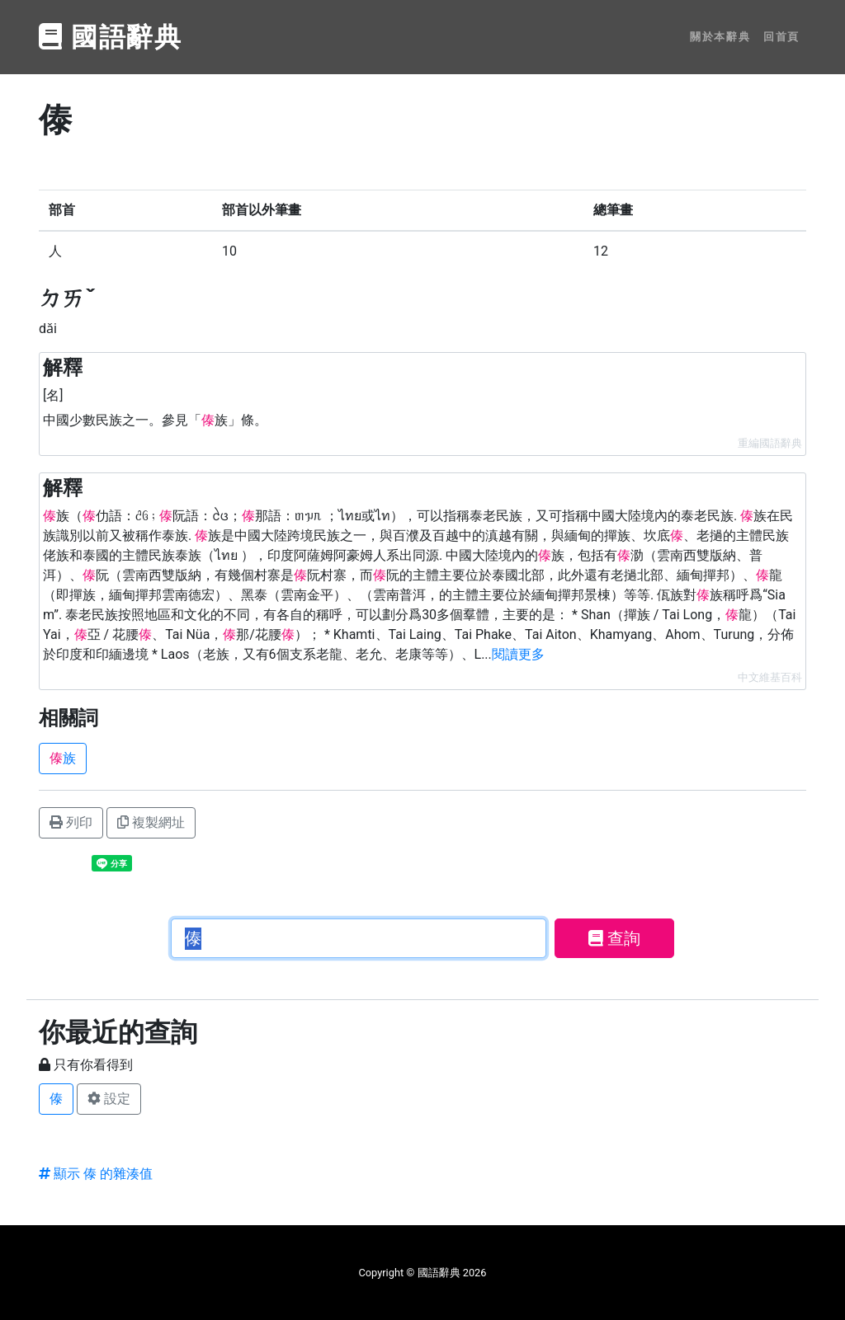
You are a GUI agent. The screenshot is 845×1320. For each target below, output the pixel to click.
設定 (108, 1098)
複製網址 (151, 822)
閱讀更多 (518, 654)
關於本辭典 (720, 37)
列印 (71, 822)
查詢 (614, 938)
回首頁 (781, 37)
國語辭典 (110, 37)
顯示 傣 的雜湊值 (96, 1173)
